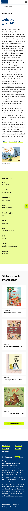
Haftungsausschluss (7, 507)
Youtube (5, 451)
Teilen (5, 141)
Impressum (18, 507)
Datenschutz (15, 504)
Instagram (18, 445)
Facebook (5, 448)
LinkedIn (18, 448)
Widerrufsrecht (6, 504)
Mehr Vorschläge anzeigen (14, 423)
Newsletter (6, 445)
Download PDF (13, 141)
